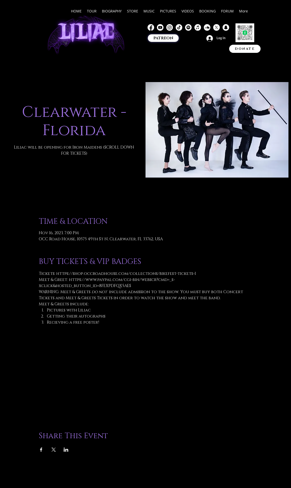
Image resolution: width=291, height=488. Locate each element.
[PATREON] (163, 38)
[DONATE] (245, 49)
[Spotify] (188, 27)
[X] (216, 27)
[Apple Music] (197, 27)
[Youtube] (160, 27)
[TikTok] (179, 27)
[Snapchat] (226, 27)
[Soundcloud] (207, 27)
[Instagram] (169, 27)
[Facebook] (151, 27)
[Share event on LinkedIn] (66, 450)
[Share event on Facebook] (41, 450)
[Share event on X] (53, 450)
